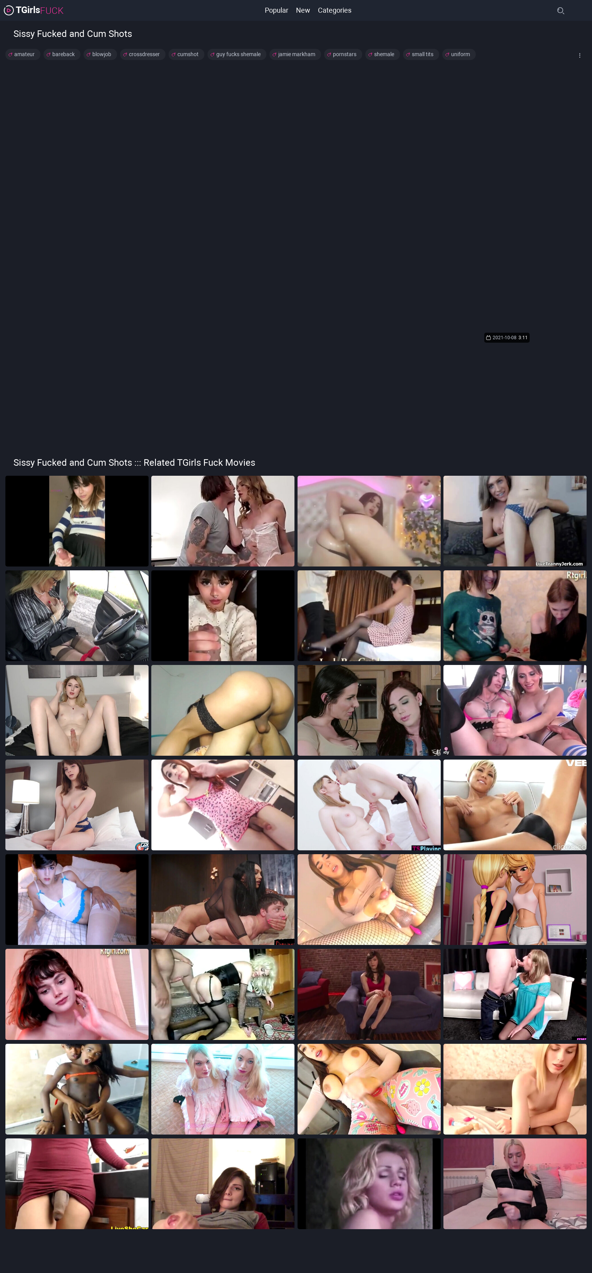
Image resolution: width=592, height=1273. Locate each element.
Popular (276, 10)
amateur (24, 54)
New (303, 10)
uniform (460, 54)
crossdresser (144, 54)
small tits (422, 54)
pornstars (344, 54)
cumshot (188, 54)
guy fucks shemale (238, 54)
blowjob (101, 54)
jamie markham (296, 54)
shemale (384, 54)
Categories (334, 10)
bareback (63, 54)
